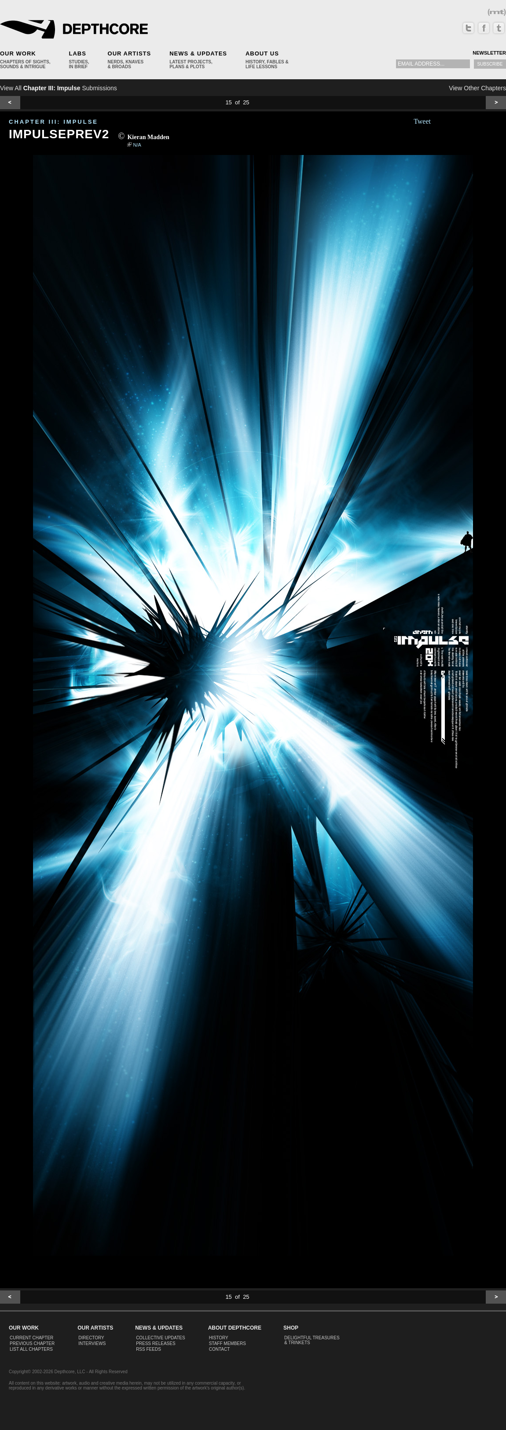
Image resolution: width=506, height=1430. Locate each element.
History (218, 1337)
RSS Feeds (148, 1349)
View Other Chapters (477, 88)
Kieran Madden (148, 137)
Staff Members (227, 1343)
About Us (262, 53)
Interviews (92, 1343)
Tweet (422, 121)
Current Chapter (31, 1337)
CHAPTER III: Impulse (53, 121)
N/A (137, 144)
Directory (91, 1337)
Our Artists (129, 53)
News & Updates (198, 53)
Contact (219, 1349)
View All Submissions (58, 88)
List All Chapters (31, 1349)
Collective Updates (160, 1337)
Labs (77, 53)
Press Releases (155, 1343)
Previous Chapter (32, 1343)
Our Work (18, 53)
